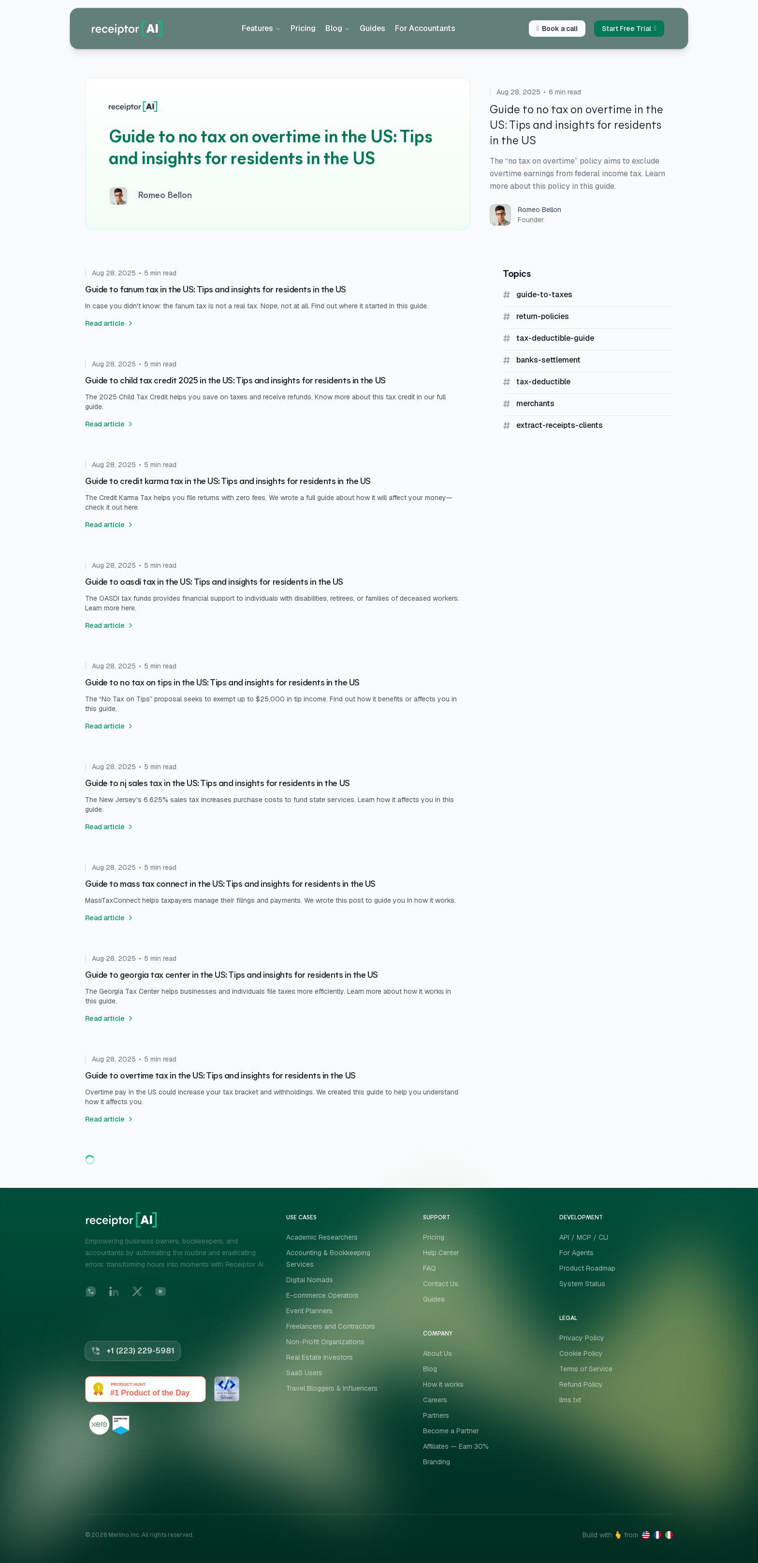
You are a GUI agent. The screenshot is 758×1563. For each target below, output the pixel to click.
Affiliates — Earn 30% (456, 1446)
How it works (443, 1384)
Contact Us (440, 1283)
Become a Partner (451, 1430)
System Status (582, 1283)
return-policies (542, 316)
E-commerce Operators (322, 1295)
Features (261, 28)
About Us (437, 1353)
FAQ (429, 1268)
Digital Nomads (309, 1279)
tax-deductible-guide (555, 338)
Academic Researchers (322, 1237)
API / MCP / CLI (583, 1237)
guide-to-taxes (544, 294)
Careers (435, 1400)
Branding (436, 1461)
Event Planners (309, 1310)
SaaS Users (304, 1372)
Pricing (303, 28)
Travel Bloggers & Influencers (332, 1388)
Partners (436, 1415)
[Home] (127, 28)
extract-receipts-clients (559, 425)
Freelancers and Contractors (330, 1326)
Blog (337, 28)
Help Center (441, 1252)
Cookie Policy (581, 1353)
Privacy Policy (581, 1338)
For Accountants (425, 28)
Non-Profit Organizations (325, 1341)
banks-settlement (548, 360)
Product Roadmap (587, 1268)
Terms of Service (585, 1369)
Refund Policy (581, 1384)
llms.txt (570, 1400)
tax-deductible (543, 382)
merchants (535, 403)
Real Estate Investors (319, 1357)
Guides (372, 28)
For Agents (576, 1252)
